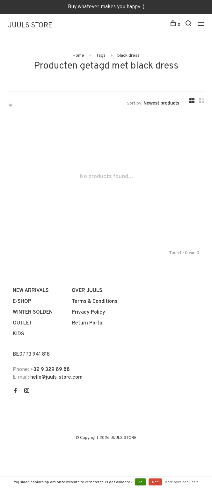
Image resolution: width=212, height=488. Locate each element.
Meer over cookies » (181, 482)
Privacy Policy (88, 312)
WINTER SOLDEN (33, 312)
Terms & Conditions (94, 301)
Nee (155, 482)
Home (78, 55)
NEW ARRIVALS (31, 291)
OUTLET (22, 323)
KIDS (18, 334)
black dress (128, 55)
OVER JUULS (87, 291)
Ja (140, 482)
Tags (101, 55)
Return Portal (88, 323)
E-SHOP (22, 301)
